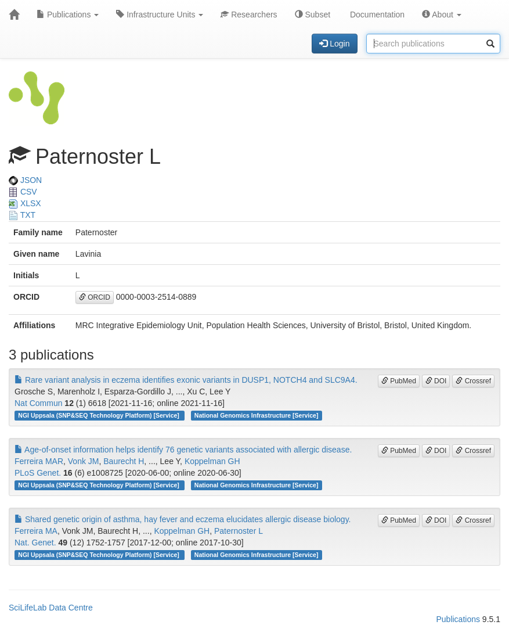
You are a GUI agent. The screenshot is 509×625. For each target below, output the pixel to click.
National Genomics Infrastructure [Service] (256, 415)
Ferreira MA (36, 531)
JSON (25, 180)
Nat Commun (38, 403)
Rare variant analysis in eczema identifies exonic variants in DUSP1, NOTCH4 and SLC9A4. (186, 380)
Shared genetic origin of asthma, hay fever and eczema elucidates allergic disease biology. (183, 519)
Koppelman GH (212, 461)
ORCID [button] (94, 297)
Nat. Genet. (35, 542)
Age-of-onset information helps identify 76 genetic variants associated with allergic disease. (183, 449)
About (441, 14)
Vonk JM (83, 461)
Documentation (376, 14)
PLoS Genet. (38, 472)
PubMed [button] (398, 381)
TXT (22, 215)
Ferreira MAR (39, 461)
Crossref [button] (473, 381)
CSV (23, 191)
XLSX (25, 203)
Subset (312, 14)
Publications (68, 14)
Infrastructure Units (159, 14)
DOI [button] (436, 381)
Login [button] (334, 43)
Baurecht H (123, 461)
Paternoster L (238, 531)
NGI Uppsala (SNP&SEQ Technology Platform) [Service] (99, 415)
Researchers (249, 14)
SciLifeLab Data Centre (51, 607)
